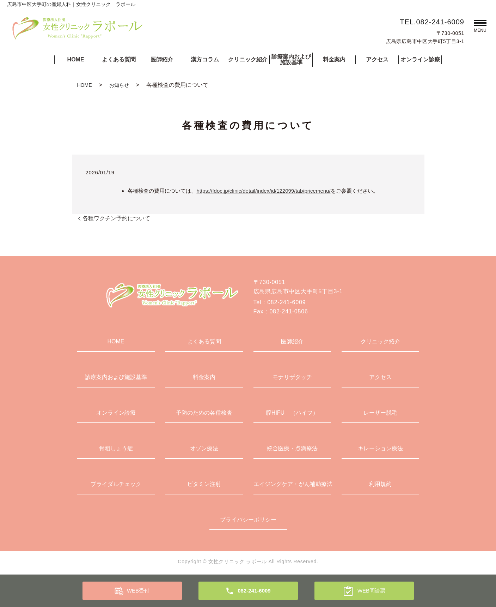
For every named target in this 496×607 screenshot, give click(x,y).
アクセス (377, 59)
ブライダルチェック (116, 484)
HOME (75, 59)
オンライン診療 (420, 59)
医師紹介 (162, 59)
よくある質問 (119, 59)
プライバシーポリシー (248, 520)
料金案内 (334, 59)
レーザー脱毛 (380, 413)
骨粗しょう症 (116, 448)
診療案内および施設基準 (291, 59)
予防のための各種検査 (204, 413)
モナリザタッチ (292, 377)
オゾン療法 (204, 448)
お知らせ (119, 85)
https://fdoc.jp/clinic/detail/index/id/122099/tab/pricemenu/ (263, 191)
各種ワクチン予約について (116, 218)
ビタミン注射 (204, 484)
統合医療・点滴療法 (292, 448)
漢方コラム (205, 59)
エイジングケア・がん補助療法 (292, 484)
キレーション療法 (380, 448)
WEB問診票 (371, 591)
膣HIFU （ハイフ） (292, 413)
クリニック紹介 (248, 59)
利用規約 (380, 484)
